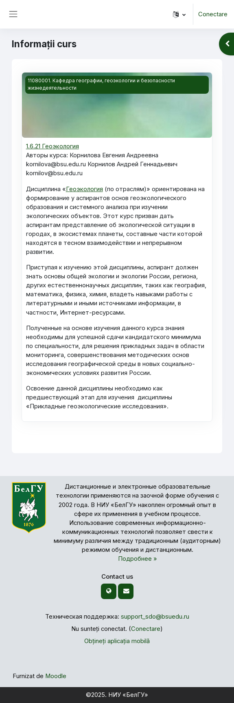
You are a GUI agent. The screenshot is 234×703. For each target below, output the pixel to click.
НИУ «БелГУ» (128, 695)
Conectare (212, 14)
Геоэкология (84, 189)
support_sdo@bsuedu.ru (155, 616)
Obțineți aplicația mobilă (117, 641)
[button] (179, 14)
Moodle (55, 676)
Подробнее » (137, 558)
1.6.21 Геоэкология (52, 146)
